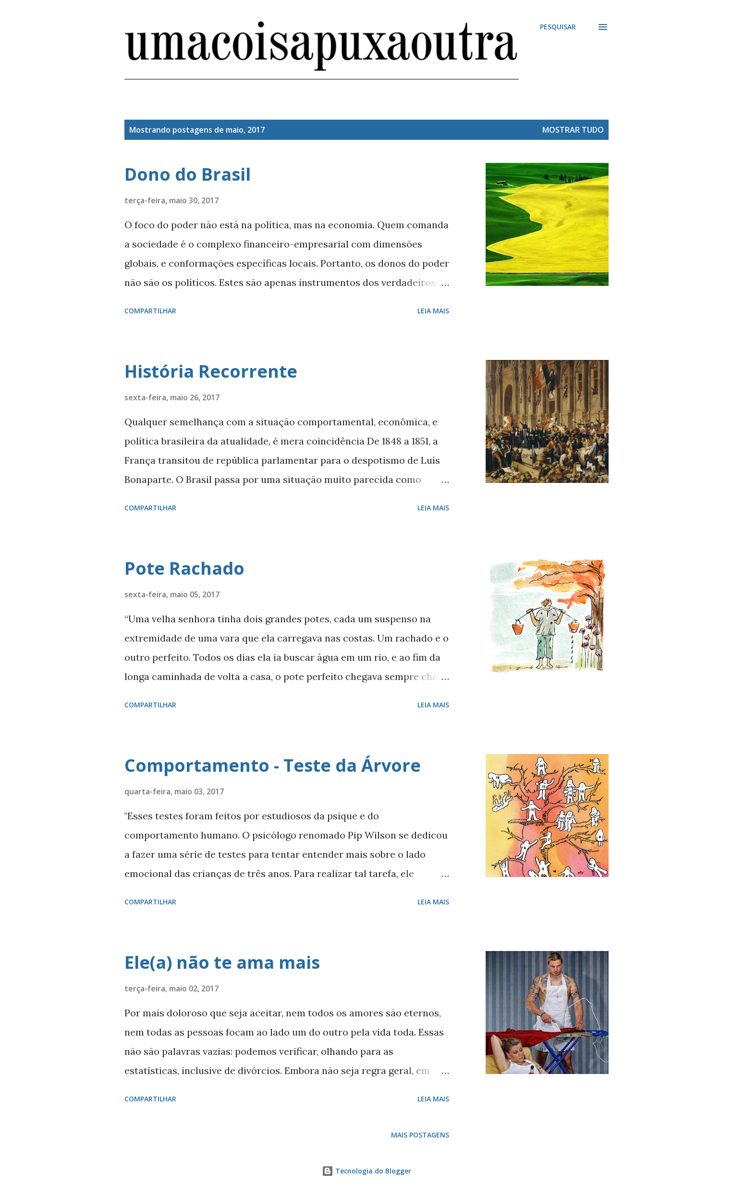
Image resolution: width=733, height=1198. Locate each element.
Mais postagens (420, 1134)
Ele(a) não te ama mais (222, 962)
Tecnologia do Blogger (366, 1170)
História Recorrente (210, 371)
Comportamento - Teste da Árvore (272, 765)
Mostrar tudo (573, 129)
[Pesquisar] (558, 27)
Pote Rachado (184, 568)
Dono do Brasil (187, 174)
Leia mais (433, 310)
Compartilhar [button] (150, 310)
